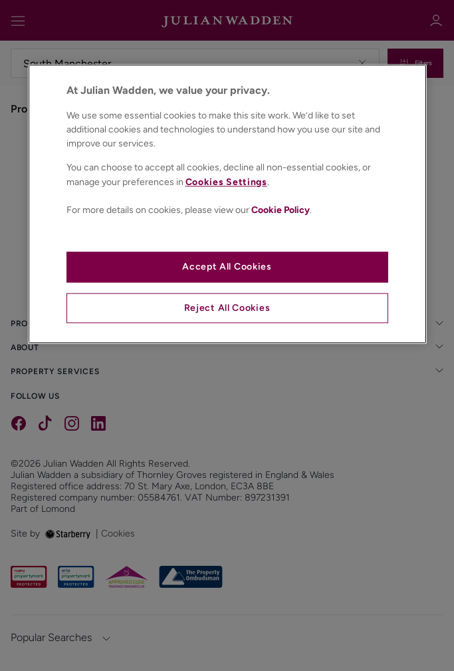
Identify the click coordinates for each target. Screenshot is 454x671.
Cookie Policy (280, 210)
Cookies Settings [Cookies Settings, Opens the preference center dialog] (226, 182)
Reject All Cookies (227, 308)
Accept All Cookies (227, 267)
